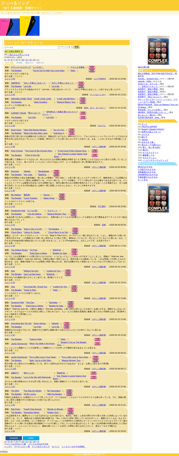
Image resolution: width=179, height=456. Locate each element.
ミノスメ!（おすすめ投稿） (74, 447)
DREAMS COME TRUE (21, 99)
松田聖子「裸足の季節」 (149, 89)
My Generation (53, 391)
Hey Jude (28, 175)
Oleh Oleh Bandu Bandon (35, 130)
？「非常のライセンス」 (149, 86)
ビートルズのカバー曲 (16, 444)
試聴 (92, 67)
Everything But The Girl (21, 323)
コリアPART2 (100, 79)
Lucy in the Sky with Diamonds (37, 377)
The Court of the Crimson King (38, 151)
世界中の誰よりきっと (151, 132)
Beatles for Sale (60, 253)
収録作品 (42, 175)
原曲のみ (40, 63)
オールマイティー (150, 153)
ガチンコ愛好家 (99, 147)
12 (30, 60)
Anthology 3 (59, 133)
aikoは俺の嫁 (143, 67)
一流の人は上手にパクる (18, 55)
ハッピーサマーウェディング (155, 160)
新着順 (19, 63)
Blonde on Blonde (55, 409)
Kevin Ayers (16, 130)
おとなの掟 (32, 211)
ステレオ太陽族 (77, 67)
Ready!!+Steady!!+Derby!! (152, 129)
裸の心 (145, 150)
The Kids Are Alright (32, 391)
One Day (30, 302)
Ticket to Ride (30, 290)
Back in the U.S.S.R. (33, 229)
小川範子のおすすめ (147, 169)
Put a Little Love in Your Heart (43, 357)
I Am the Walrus (34, 214)
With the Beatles (54, 394)
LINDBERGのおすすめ (148, 175)
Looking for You (53, 271)
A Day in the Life (32, 155)
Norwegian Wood (31, 412)
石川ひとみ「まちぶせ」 (149, 84)
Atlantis (27, 171)
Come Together (30, 198)
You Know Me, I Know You (35, 287)
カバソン (46, 13)
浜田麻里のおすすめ (147, 172)
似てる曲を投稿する (14, 51)
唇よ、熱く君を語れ (151, 147)
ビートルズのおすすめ (38, 444)
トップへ (8, 447)
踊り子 (144, 137)
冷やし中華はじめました (35, 83)
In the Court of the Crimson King (72, 151)
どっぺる (10, 13)
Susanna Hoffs (17, 302)
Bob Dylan (15, 409)
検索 (77, 47)
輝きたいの (29, 373)
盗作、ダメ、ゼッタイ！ (95, 108)
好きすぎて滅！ (148, 142)
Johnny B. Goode (32, 232)
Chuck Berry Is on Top (58, 232)
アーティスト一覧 (22, 447)
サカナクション (149, 158)
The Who (15, 391)
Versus (46, 195)
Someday (53, 302)
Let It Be (27, 86)
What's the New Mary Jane (35, 133)
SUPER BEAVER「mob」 (149, 118)
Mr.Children (16, 195)
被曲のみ (29, 63)
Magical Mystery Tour (57, 214)
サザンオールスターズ (21, 67)
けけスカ (145, 134)
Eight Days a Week (38, 253)
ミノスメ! (57, 13)
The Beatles (16, 71)
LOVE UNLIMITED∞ (66, 99)
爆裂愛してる (148, 155)
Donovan (15, 171)
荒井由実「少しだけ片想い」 (151, 110)
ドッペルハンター (98, 95)
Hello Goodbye (40, 102)
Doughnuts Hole (18, 211)
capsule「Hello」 (145, 81)
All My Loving (30, 394)
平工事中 (102, 206)
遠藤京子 (15, 373)
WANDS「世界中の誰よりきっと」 (153, 112)
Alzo (13, 271)
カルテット (52, 211)
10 (23, 60)
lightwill (86, 455)
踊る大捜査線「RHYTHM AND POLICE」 (156, 74)
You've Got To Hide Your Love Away (48, 71)
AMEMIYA (15, 83)
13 (34, 60)
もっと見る (143, 180)
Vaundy (144, 140)
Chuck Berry (16, 232)
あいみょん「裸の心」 (148, 115)
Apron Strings (40, 323)
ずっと (144, 124)
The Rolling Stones (19, 250)
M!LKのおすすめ (145, 167)
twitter (31, 438)
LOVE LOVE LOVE (42, 99)
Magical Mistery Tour (66, 102)
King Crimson (17, 151)
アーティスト (31, 13)
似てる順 (9, 63)
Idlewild (55, 323)
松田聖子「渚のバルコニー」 (151, 97)
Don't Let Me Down (32, 274)
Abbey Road (48, 198)
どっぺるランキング (41, 447)
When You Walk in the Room (42, 344)
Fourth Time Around (32, 409)
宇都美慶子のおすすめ (148, 177)
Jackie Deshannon (19, 344)
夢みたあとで (34, 113)
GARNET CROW (18, 113)
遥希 (104, 225)
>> (38, 60)
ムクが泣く (38, 67)
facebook (14, 438)
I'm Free (33, 250)
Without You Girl (31, 271)
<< (5, 60)
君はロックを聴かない (151, 145)
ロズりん (102, 126)
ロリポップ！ (100, 455)
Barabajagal (43, 171)
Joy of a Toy (59, 130)
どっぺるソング (15, 3)
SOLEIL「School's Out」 (149, 79)
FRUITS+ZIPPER (149, 127)
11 (27, 60)
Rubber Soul (52, 412)
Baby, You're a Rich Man (40, 360)
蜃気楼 (27, 195)
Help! (73, 71)
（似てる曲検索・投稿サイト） (22, 8)
